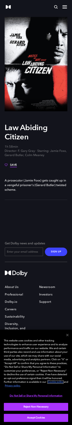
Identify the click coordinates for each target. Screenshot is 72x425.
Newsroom (47, 287)
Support (45, 302)
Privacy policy (12, 386)
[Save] (11, 166)
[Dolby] (8, 7)
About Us (11, 287)
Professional (14, 294)
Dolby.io (11, 302)
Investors (46, 294)
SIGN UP (56, 252)
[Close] (67, 335)
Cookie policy (55, 382)
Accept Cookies (36, 418)
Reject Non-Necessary (36, 407)
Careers (11, 309)
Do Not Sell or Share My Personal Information (36, 396)
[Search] (55, 7)
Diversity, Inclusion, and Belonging (15, 328)
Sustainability (15, 316)
